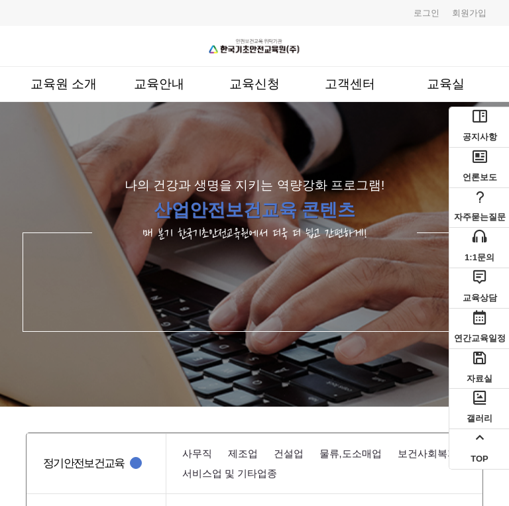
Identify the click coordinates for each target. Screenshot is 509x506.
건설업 (289, 453)
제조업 (243, 453)
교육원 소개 (63, 84)
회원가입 (469, 13)
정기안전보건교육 (83, 463)
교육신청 (254, 84)
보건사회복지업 (432, 453)
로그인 (426, 13)
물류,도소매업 (350, 453)
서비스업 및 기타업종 (229, 473)
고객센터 (350, 84)
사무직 (197, 453)
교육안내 (159, 84)
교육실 (446, 84)
